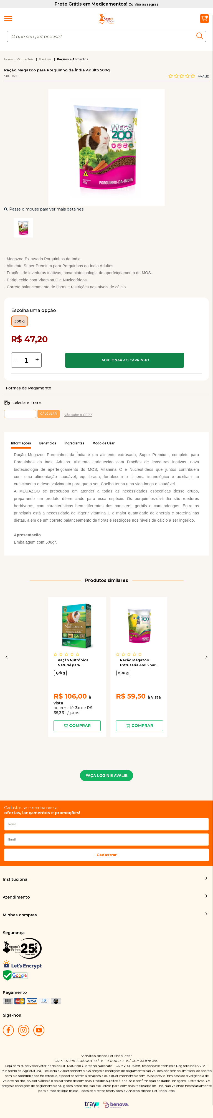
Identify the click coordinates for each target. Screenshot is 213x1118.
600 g (123, 673)
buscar (201, 35)
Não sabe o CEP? (78, 415)
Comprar (124, 360)
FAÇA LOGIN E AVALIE (106, 775)
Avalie (203, 76)
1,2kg (60, 673)
